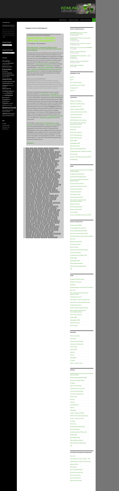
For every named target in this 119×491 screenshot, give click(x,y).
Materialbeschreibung (43, 199)
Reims (57, 215)
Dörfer (38, 164)
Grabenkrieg (55, 181)
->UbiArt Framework (50, 124)
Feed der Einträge (5, 125)
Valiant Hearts (34, 230)
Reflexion (51, 215)
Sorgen (40, 220)
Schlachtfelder (41, 219)
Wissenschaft (46, 35)
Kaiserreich (44, 188)
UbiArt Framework (54, 226)
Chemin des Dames (45, 157)
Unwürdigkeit (49, 228)
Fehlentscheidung (35, 171)
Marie (47, 197)
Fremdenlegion (30, 175)
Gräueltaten (50, 182)
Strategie (29, 224)
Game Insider (73, 338)
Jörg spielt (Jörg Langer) (75, 191)
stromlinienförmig (37, 224)
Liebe (57, 195)
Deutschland (56, 161)
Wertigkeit (49, 233)
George (39, 177)
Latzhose (40, 193)
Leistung (51, 195)
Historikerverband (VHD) (76, 114)
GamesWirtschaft (74, 404)
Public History (39, 35)
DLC (56, 162)
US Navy (56, 228)
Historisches (38, 186)
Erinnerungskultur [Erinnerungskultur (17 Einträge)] (7, 73)
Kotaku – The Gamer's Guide (76, 418)
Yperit (46, 235)
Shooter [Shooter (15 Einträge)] (4, 105)
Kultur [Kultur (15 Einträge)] (12, 91)
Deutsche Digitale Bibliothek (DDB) (78, 230)
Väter (41, 230)
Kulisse (34, 193)
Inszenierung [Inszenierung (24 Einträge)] (6, 91)
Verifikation (47, 230)
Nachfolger (49, 204)
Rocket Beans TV (74, 88)
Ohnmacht (53, 208)
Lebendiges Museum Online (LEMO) (34, 195)
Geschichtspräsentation (32, 179)
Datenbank (44, 159)
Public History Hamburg (76, 132)
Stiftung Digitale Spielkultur (76, 263)
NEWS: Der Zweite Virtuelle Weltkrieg (79, 61)
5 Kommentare (42, 43)
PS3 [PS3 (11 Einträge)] (10, 99)
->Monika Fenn (49, 65)
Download (44, 164)
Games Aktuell (73, 349)
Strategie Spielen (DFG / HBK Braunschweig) (80, 151)
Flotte (54, 171)
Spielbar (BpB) (73, 140)
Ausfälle (58, 151)
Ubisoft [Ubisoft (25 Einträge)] (4, 113)
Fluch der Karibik (31, 173)
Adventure (37, 34)
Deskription (51, 159)
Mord (28, 204)
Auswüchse (37, 153)
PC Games (72, 360)
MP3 (32, 204)
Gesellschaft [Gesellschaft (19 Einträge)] (6, 83)
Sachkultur (47, 217)
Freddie (51, 173)
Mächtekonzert (40, 197)
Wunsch (29, 235)
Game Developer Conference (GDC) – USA (80, 458)
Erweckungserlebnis (31, 168)
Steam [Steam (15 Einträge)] (7, 110)
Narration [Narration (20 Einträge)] (5, 97)
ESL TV (71, 79)
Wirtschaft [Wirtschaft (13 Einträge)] (4, 115)
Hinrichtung (57, 184)
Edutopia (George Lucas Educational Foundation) (81, 236)
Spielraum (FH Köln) (75, 146)
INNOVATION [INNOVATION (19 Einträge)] (6, 89)
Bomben (41, 155)
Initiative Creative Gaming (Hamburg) (79, 249)
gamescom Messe (74, 247)
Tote (37, 226)
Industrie (49, 186)
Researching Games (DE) (76, 137)
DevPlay (72, 77)
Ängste (41, 150)
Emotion (29, 166)
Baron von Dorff (54, 153)
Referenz (45, 215)
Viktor (51, 231)
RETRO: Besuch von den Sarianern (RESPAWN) (81, 47)
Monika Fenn (56, 202)
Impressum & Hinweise (73, 19)
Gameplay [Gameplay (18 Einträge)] (11, 75)
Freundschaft (39, 175)
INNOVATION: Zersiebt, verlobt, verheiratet (41, 39)
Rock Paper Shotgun (75, 429)
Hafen (56, 182)
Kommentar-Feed (5, 127)
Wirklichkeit (57, 233)
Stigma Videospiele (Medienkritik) (78, 148)
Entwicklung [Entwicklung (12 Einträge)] (5, 71)
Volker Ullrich (30, 233)
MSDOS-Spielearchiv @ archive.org (78, 120)
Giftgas (38, 181)
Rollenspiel (29, 217)
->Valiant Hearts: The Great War (45, 67)
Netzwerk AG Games (75, 204)
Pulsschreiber (49, 213)
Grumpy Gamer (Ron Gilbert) (77, 183)
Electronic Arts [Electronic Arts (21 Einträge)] (7, 67)
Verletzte (29, 231)
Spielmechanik (30, 222)
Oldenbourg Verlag (31, 210)
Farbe (28, 171)
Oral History (53, 210)
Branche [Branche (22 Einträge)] (11, 63)
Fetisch (43, 171)
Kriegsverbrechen (55, 191)
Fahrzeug (52, 170)
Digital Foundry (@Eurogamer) (77, 103)
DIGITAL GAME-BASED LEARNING (47, 34)
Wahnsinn (38, 233)
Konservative (37, 191)
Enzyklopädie (36, 166)
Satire (34, 219)
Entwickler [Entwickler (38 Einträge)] (7, 69)
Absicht (40, 148)
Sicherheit (50, 219)
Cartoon (29, 157)
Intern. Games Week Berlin (76, 469)
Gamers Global (73, 346)
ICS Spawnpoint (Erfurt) (75, 117)
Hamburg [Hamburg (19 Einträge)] (5, 85)
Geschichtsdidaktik (54, 177)
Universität (40, 228)
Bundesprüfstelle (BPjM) (76, 225)
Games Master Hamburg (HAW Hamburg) (80, 302)
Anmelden (4, 123)
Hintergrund (30, 186)
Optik (46, 210)
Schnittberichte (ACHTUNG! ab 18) (78, 255)
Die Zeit (44, 162)
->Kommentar (52, 62)
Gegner (33, 177)
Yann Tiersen (40, 235)
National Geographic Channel (51, 206)
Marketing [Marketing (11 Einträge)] (4, 93)
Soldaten (34, 220)
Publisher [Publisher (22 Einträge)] (5, 103)
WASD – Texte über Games (76, 363)
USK (71, 268)
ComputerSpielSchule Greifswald (78, 228)
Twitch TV (72, 90)
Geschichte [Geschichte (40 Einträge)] (7, 79)
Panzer (28, 211)
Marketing (53, 197)
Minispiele (39, 202)
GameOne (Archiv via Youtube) (77, 85)
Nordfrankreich (39, 208)
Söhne (28, 220)
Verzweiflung (44, 231)
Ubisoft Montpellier (31, 228)
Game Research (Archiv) (75, 106)
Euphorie (47, 168)
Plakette (45, 211)
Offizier (47, 208)
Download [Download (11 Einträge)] (7, 64)
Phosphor (34, 211)
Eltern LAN (72, 238)
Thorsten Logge (73, 154)
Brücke (59, 155)
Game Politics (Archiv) (75, 244)
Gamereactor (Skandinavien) (76, 344)
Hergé (40, 184)
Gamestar (72, 352)
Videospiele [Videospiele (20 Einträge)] (11, 113)
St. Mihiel (51, 222)
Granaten (34, 182)
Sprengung (44, 222)
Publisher (41, 213)
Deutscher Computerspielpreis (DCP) (79, 233)
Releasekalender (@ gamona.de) (77, 426)
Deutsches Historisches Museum (34, 161)
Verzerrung (36, 231)
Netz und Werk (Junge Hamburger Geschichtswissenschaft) (78, 123)
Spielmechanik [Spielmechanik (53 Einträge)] (9, 107)
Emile (56, 164)
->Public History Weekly (41, 63)
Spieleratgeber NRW (75, 143)
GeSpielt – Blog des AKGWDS (77, 109)
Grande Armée (42, 182)
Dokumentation (30, 164)
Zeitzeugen (44, 237)
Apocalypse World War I (32, 151)
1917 (32, 148)
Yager (34, 235)
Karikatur (29, 190)
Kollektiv (48, 190)
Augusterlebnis (49, 151)
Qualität (56, 213)
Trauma (42, 226)
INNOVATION (32, 35)
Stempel (57, 222)
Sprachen (37, 222)
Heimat (35, 184)
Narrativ (39, 206)
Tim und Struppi (30, 226)
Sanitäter (29, 219)
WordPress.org (5, 128)
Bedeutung (29, 155)
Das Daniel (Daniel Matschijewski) (78, 176)
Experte (35, 170)
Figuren (49, 171)
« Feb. (4, 37)
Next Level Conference (75, 475)
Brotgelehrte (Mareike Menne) (77, 174)
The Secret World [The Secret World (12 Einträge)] (6, 111)
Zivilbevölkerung (53, 237)
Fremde (56, 173)
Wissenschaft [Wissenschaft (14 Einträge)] (11, 115)
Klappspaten (41, 190)
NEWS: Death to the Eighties (76, 65)
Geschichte (45, 177)
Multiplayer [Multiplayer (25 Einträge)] (9, 95)
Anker (47, 150)
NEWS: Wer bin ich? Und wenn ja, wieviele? (80, 43)
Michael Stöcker (30, 202)
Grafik (28, 182)
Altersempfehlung (54, 148)
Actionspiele (30, 34)
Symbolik (46, 224)
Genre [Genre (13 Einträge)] (8, 76)
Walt (43, 233)
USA (27, 230)
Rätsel (28, 215)
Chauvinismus (36, 157)
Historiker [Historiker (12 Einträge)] (4, 87)
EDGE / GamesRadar (75, 335)
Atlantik (42, 151)
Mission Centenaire (47, 202)
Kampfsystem (52, 188)
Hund (44, 186)
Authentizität (45, 153)
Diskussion (50, 162)
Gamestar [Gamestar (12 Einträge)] (4, 76)
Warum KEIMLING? (63, 19)
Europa (52, 168)
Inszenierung (30, 188)
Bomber (47, 155)
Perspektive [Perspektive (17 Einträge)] (5, 99)
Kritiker (29, 193)
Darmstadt (37, 159)
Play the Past (73, 129)
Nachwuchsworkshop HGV (76, 197)
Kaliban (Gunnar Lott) (75, 194)
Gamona (72, 355)
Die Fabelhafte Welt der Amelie (34, 162)
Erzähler (40, 168)
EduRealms (72, 284)
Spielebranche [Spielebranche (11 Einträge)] (9, 105)
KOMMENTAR (29, 191)
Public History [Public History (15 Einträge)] (5, 101)
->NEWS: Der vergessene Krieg (47, 117)
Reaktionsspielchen (36, 215)
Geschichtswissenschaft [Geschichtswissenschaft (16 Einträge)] (8, 81)
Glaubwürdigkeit (46, 181)
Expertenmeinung (44, 170)
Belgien (35, 155)
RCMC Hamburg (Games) (76, 135)
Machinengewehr (31, 197)
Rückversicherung (38, 217)
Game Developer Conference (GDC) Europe (80, 461)
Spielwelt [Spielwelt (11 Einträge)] (4, 110)
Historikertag (73, 467)
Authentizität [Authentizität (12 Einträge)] (5, 63)
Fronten (51, 175)
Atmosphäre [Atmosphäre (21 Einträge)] (6, 61)
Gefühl (28, 177)
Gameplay (57, 175)
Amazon (29, 150)
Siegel (55, 219)
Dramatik (51, 164)
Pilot (40, 211)
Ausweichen (29, 153)
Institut (55, 186)
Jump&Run (37, 188)
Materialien (53, 199)
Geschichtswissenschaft (45, 179)
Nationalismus (30, 208)
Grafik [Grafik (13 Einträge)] (11, 83)
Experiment (29, 170)
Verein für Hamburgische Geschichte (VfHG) (80, 156)
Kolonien (55, 190)
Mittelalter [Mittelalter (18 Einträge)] (10, 93)
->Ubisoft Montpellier (55, 95)
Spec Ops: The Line (55, 220)
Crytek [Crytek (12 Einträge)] (3, 64)
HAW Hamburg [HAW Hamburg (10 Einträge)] (11, 85)
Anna (52, 150)
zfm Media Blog (73, 159)
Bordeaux (53, 155)
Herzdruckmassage (48, 184)
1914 (28, 148)
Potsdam (56, 211)
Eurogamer (72, 383)
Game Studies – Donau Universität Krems (80, 299)
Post (51, 211)
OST (58, 210)
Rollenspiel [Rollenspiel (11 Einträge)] (11, 103)
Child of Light (55, 157)
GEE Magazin (73, 357)
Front (45, 175)
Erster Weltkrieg (52, 166)
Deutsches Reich (47, 161)
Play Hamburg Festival (75, 126)
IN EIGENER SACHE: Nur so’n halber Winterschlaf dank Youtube (78, 33)
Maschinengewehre (31, 199)
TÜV (47, 226)
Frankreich (39, 173)
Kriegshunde (45, 191)
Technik (52, 224)
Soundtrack (46, 220)
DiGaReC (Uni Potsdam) (75, 101)
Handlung (29, 184)
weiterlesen (31, 143)
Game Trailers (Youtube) (75, 82)
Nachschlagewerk (31, 206)
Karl (35, 190)
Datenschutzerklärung (85, 19)
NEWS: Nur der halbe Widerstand (78, 51)
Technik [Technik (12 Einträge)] (11, 110)
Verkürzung (55, 230)
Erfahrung (43, 166)
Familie (57, 170)
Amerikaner (35, 150)
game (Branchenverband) (76, 241)
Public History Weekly (32, 213)
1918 (36, 148)
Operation (40, 210)
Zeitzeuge (37, 237)
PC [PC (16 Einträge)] (9, 97)
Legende (45, 195)
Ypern (51, 235)
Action (45, 148)
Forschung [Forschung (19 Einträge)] (5, 75)
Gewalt (55, 179)
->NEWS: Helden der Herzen (55, 115)
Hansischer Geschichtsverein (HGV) (78, 112)
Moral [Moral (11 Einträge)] (3, 95)
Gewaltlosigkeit (30, 181)
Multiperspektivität (40, 204)
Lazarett (46, 193)
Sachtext (54, 217)
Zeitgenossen (30, 237)
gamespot (72, 399)
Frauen (45, 173)
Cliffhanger (29, 159)
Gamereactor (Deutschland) (76, 341)
